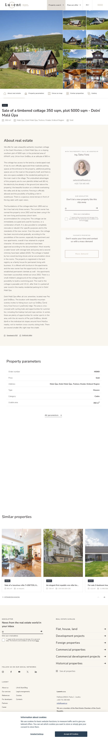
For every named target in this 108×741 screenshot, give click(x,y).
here (37, 641)
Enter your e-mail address (10, 636)
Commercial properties (81, 649)
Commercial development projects (81, 656)
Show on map (55, 93)
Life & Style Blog (22, 688)
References (6, 695)
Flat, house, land (81, 629)
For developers (7, 699)
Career (4, 707)
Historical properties (81, 663)
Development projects (81, 636)
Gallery (92, 93)
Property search (56, 5)
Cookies (19, 695)
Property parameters (34, 93)
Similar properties (75, 93)
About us (5, 688)
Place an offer (74, 5)
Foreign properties (81, 643)
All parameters (53, 424)
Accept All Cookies (71, 734)
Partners (5, 703)
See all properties (65, 671)
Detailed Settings (36, 734)
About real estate (12, 93)
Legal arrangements (23, 692)
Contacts (19, 699)
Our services (6, 692)
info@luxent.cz (62, 703)
